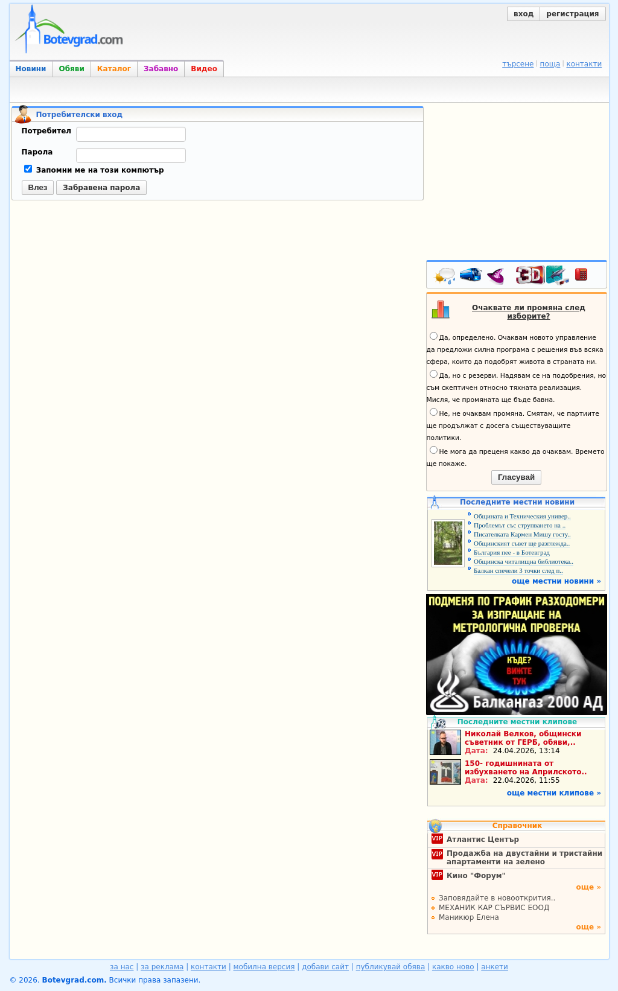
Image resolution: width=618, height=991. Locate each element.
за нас (121, 967)
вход (524, 14)
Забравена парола (101, 187)
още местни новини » (556, 581)
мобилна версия (264, 967)
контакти (584, 64)
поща (550, 64)
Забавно (161, 69)
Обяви (71, 69)
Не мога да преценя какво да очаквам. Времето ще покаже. (516, 457)
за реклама (162, 967)
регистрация (572, 14)
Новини (31, 69)
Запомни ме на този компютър (94, 170)
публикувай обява (390, 967)
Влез (38, 187)
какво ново (453, 967)
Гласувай (516, 477)
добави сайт (325, 967)
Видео (204, 69)
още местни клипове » (554, 793)
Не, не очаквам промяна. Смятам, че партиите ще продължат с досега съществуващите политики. (513, 425)
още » (588, 887)
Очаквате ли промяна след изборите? (528, 312)
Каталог (114, 69)
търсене (518, 64)
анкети (494, 967)
